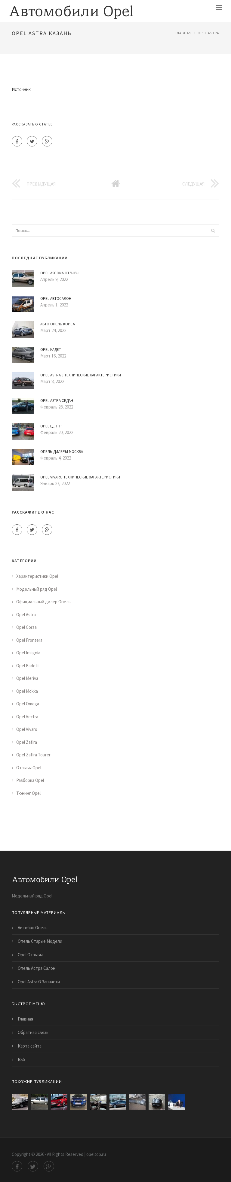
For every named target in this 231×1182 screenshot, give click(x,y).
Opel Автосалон (55, 298)
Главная (183, 33)
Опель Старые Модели (40, 941)
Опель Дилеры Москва (61, 451)
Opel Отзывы (30, 954)
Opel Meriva (27, 678)
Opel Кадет (50, 349)
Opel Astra (208, 33)
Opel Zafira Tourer (33, 755)
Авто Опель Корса (57, 324)
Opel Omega (27, 704)
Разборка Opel (30, 780)
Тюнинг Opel (28, 793)
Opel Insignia (28, 653)
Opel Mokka (27, 691)
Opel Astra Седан (56, 400)
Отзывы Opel (28, 767)
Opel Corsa (26, 627)
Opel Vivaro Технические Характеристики (80, 477)
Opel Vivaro (26, 729)
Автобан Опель (33, 927)
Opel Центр (51, 426)
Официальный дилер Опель (43, 602)
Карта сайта (30, 1046)
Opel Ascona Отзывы (59, 273)
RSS (21, 1059)
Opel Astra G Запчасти (39, 981)
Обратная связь (33, 1032)
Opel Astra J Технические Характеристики (80, 375)
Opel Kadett (27, 665)
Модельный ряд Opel (36, 589)
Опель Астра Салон (36, 968)
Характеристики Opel (37, 576)
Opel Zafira (26, 742)
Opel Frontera (29, 640)
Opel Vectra (27, 716)
